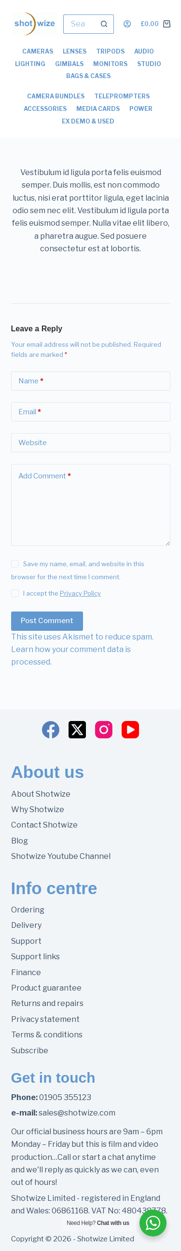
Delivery (26, 925)
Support (26, 941)
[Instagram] (103, 729)
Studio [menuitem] (149, 64)
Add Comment (44, 476)
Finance (26, 972)
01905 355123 (65, 1097)
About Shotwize (40, 794)
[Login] (127, 23)
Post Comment (47, 620)
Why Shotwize (37, 809)
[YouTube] (130, 729)
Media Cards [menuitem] (98, 108)
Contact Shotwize (44, 824)
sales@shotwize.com (77, 1112)
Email (29, 412)
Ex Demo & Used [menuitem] (88, 121)
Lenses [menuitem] (74, 51)
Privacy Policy (80, 593)
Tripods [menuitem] (110, 51)
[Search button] (104, 24)
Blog (19, 840)
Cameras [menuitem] (37, 51)
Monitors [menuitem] (110, 64)
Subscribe (29, 1050)
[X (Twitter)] (77, 729)
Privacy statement (45, 1019)
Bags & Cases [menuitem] (88, 76)
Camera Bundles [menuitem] (55, 96)
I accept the (62, 593)
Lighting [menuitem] (30, 64)
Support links (35, 956)
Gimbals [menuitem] (69, 64)
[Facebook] (50, 729)
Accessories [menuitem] (45, 108)
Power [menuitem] (141, 108)
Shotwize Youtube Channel (61, 856)
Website (32, 442)
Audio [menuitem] (144, 51)
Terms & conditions (47, 1034)
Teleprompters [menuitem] (122, 96)
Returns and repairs (47, 1003)
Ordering (27, 909)
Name (30, 381)
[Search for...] (79, 24)
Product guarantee (46, 988)
